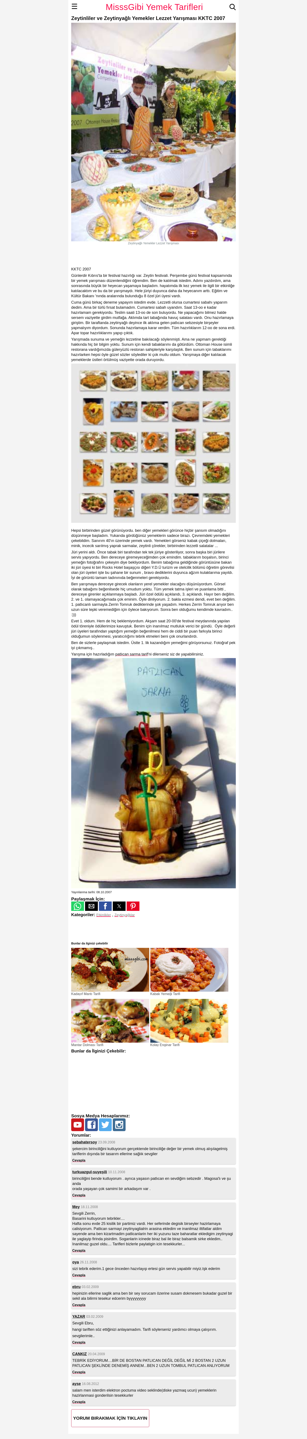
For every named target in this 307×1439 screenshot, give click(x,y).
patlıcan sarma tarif (131, 654)
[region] (153, 255)
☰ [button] (74, 6)
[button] (77, 906)
